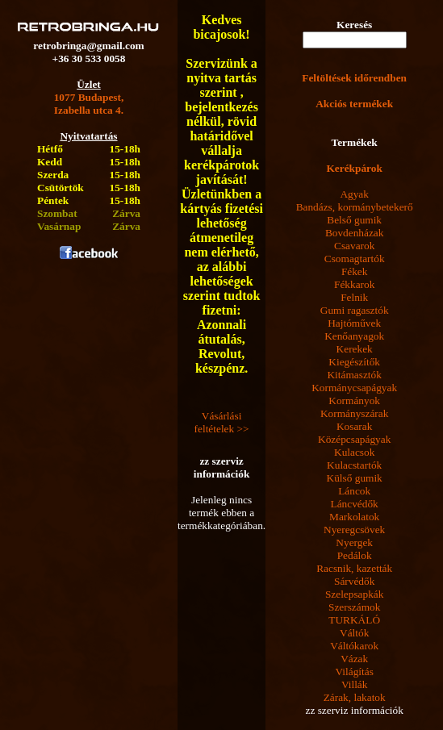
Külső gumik (354, 478)
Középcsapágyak (354, 439)
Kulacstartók (354, 465)
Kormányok (354, 400)
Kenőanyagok (354, 336)
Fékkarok (354, 284)
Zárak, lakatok (355, 697)
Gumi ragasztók (354, 310)
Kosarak (354, 426)
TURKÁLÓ (354, 620)
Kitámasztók (354, 375)
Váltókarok (354, 646)
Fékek (354, 271)
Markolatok (354, 517)
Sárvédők (354, 581)
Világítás (355, 671)
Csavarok (354, 246)
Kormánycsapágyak (354, 388)
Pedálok (354, 555)
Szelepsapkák (354, 594)
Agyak (354, 194)
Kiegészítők (354, 362)
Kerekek (354, 349)
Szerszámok (354, 607)
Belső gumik (354, 220)
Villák (354, 684)
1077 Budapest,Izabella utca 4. (89, 103)
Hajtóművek (354, 323)
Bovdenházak (354, 233)
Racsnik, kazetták (354, 568)
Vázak (354, 659)
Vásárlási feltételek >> (221, 422)
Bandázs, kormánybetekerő (354, 207)
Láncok (354, 491)
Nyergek (354, 542)
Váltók (354, 633)
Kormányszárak (354, 413)
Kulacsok (354, 452)
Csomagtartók (354, 258)
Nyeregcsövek (354, 530)
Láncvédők (354, 504)
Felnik (354, 297)
